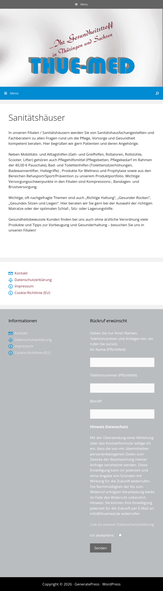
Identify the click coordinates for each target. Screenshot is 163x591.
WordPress (111, 584)
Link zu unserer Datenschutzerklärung (122, 524)
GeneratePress (87, 584)
